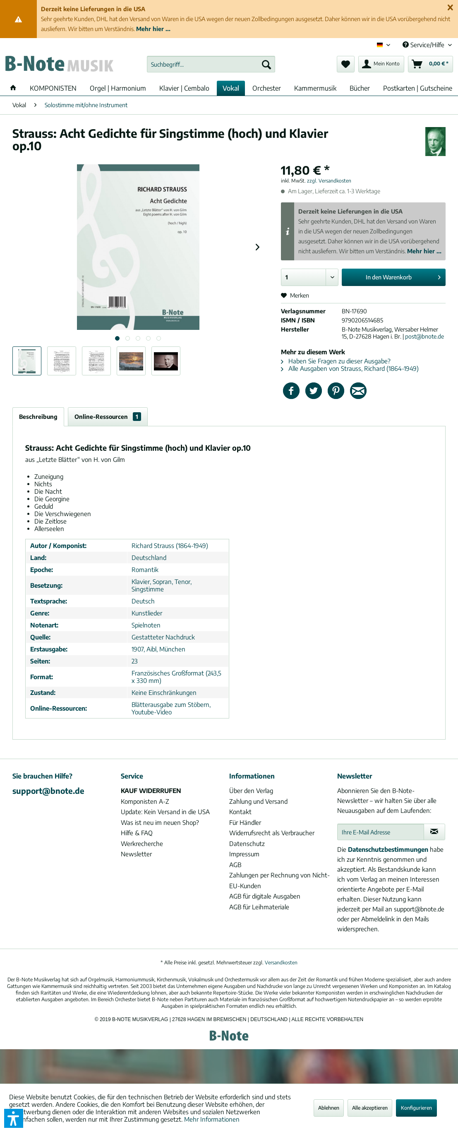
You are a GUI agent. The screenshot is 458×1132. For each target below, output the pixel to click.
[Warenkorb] (430, 64)
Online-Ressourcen (107, 416)
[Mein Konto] (381, 64)
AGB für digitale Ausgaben (264, 896)
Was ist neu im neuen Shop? (160, 822)
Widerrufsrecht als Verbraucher (271, 832)
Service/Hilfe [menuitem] (424, 44)
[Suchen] (266, 64)
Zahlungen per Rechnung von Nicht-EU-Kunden (279, 880)
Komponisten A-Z (145, 801)
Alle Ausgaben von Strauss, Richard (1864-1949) (350, 368)
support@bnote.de (48, 791)
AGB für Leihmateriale (259, 907)
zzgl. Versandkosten (329, 181)
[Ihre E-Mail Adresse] (380, 832)
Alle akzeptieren (370, 1108)
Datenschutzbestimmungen (388, 849)
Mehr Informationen (212, 1119)
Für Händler (245, 822)
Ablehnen (328, 1108)
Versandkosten (281, 962)
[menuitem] (211, 64)
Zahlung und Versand (258, 801)
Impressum (244, 854)
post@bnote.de (424, 336)
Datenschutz (247, 843)
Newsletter (136, 854)
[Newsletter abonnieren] (434, 832)
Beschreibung (38, 416)
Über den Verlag (251, 790)
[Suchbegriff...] (211, 64)
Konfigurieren (416, 1108)
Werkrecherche (142, 843)
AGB (235, 864)
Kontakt (240, 811)
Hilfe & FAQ (137, 832)
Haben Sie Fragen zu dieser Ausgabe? (336, 361)
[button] (13, 1118)
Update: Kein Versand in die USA (165, 811)
